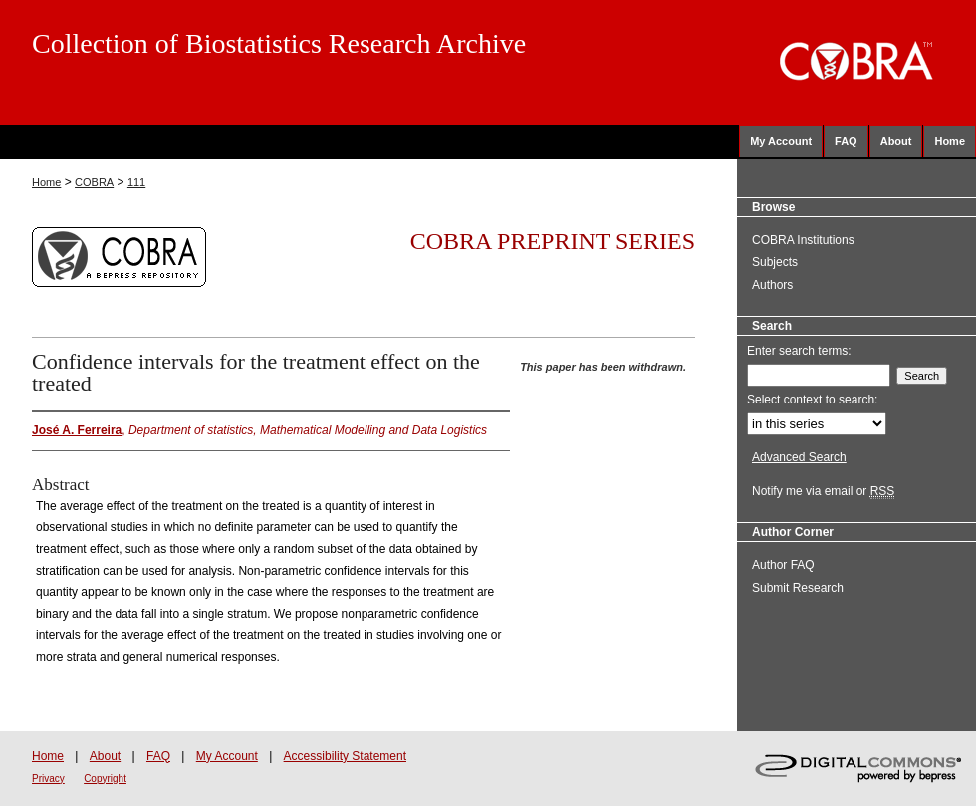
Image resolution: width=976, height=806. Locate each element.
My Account (227, 756)
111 (136, 182)
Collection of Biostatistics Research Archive (279, 43)
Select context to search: (812, 399)
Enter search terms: (799, 351)
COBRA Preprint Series (552, 241)
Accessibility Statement (345, 756)
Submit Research (798, 588)
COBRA (94, 182)
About (105, 756)
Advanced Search (799, 457)
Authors (772, 285)
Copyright (105, 778)
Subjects (775, 262)
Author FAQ (783, 565)
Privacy (48, 778)
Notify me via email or (823, 491)
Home (46, 182)
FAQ (158, 756)
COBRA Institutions (803, 240)
